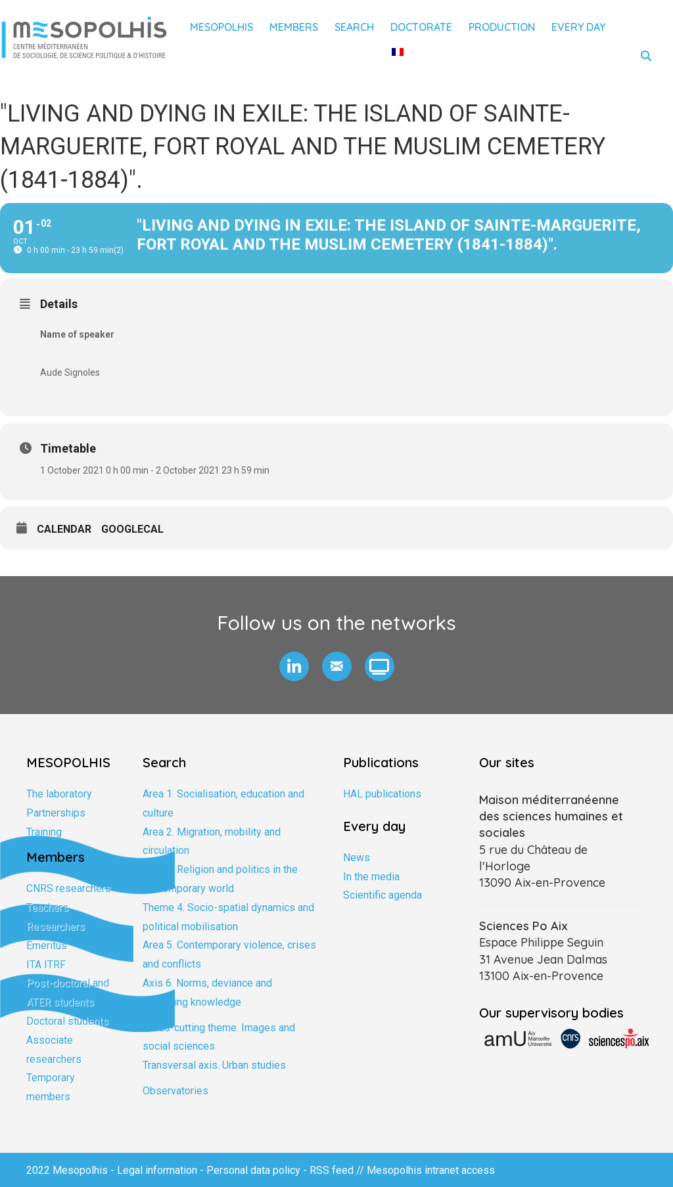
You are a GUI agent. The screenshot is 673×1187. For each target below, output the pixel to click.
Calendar (64, 529)
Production (502, 27)
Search (354, 27)
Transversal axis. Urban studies (214, 1065)
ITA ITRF (46, 964)
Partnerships (55, 813)
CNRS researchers (68, 888)
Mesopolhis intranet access (431, 1170)
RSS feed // (338, 1170)
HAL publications (382, 794)
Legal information (157, 1170)
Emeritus (46, 945)
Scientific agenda (382, 895)
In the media (371, 876)
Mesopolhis (221, 27)
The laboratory (59, 794)
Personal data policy (253, 1170)
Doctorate (421, 27)
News (356, 857)
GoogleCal (132, 529)
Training (44, 832)
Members (293, 27)
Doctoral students (67, 1021)
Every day (578, 27)
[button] (294, 666)
